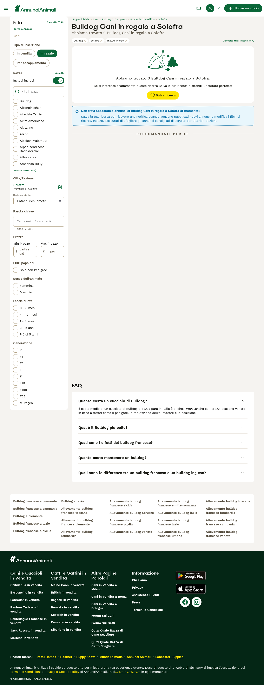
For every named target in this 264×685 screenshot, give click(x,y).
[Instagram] (197, 602)
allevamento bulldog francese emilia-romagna (177, 503)
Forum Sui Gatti (103, 623)
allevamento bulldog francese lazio (173, 522)
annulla (59, 73)
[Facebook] (185, 602)
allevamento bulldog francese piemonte (77, 522)
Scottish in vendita (65, 615)
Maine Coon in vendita (68, 585)
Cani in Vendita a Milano (104, 587)
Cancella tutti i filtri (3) (238, 40)
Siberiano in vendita (66, 630)
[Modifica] (60, 187)
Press (136, 602)
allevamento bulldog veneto (131, 532)
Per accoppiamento (31, 63)
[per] (52, 251)
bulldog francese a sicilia (32, 531)
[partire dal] (25, 251)
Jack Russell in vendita (28, 630)
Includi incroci (117, 40)
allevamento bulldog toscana (228, 501)
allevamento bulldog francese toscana (77, 511)
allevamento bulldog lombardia (77, 534)
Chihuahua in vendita (26, 585)
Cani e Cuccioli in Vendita (26, 576)
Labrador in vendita (25, 600)
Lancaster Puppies (169, 657)
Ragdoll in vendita (64, 600)
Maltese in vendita (24, 638)
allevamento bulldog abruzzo (132, 513)
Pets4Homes (46, 657)
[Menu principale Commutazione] (6, 8)
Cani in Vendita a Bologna (104, 606)
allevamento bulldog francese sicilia (125, 503)
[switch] (38, 80)
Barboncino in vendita (26, 592)
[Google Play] (191, 576)
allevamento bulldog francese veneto (221, 534)
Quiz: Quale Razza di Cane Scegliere (107, 632)
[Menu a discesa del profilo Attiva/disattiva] (213, 8)
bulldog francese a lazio (31, 523)
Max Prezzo (49, 243)
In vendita (24, 53)
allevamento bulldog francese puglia (125, 522)
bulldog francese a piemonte (35, 501)
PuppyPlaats (85, 657)
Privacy (137, 587)
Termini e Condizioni (147, 610)
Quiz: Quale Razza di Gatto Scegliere (107, 644)
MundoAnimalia (111, 657)
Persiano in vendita (65, 622)
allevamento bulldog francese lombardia (221, 511)
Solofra (97, 40)
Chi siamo (139, 580)
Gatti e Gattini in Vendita (68, 576)
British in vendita (64, 592)
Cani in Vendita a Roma (109, 596)
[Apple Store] (190, 589)
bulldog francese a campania (35, 509)
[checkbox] (15, 101)
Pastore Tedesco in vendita (24, 609)
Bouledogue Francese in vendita (28, 621)
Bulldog (80, 40)
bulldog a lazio (72, 501)
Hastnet (66, 657)
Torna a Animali (23, 28)
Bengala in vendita (65, 607)
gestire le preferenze (127, 672)
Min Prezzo (21, 243)
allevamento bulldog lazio (177, 513)
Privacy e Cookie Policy (61, 672)
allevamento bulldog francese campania (221, 522)
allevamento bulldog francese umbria (173, 534)
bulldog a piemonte (28, 516)
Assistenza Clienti (145, 595)
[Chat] (198, 8)
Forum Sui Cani (102, 615)
